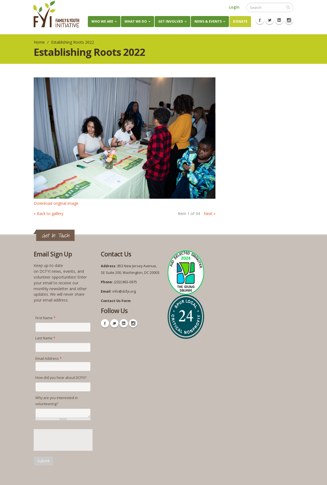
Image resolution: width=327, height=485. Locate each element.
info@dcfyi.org (124, 291)
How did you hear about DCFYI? (60, 377)
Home (39, 42)
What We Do (136, 21)
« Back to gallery (48, 213)
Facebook (260, 20)
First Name (45, 318)
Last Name (45, 338)
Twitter (269, 20)
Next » (209, 213)
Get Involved (170, 21)
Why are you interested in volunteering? (56, 400)
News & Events (208, 21)
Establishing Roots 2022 (72, 42)
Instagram (289, 20)
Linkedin (279, 20)
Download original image (56, 203)
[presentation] (76, 440)
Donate (240, 21)
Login (234, 7)
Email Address (48, 358)
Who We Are (102, 21)
